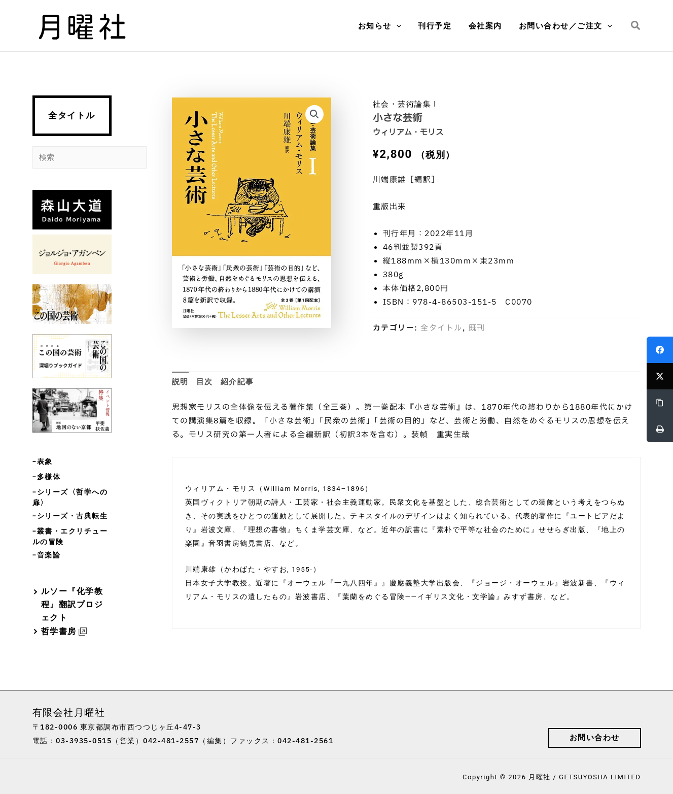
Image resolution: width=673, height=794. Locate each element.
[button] (386, 26)
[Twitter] (660, 376)
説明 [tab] (180, 381)
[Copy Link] (660, 402)
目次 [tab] (204, 381)
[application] (402, 26)
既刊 (477, 328)
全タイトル (71, 115)
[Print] (660, 429)
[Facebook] (660, 350)
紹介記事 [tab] (237, 381)
